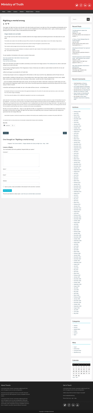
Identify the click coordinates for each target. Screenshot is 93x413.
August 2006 (77, 286)
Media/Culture (29, 11)
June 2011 (76, 197)
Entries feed (76, 348)
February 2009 (77, 231)
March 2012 (76, 180)
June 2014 (76, 133)
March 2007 (76, 273)
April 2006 (76, 293)
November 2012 (77, 166)
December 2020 (77, 118)
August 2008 (77, 242)
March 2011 (76, 202)
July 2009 (76, 224)
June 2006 (76, 289)
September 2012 (77, 169)
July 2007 (76, 266)
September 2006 (77, 284)
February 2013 (77, 160)
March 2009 (76, 229)
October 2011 (77, 189)
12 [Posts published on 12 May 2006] (83, 369)
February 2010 (77, 215)
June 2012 (76, 175)
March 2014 (76, 138)
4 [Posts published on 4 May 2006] (81, 366)
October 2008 (77, 238)
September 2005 (77, 306)
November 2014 (77, 126)
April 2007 (76, 271)
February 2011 (77, 204)
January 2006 (77, 298)
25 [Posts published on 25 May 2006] (81, 373)
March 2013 (76, 158)
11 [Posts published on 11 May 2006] (81, 369)
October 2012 (77, 167)
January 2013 (77, 162)
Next (65, 133)
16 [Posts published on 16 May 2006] (76, 371)
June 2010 (76, 213)
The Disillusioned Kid (52, 63)
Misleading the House (8, 59)
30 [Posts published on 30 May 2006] (76, 375)
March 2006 (76, 295)
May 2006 (76, 291)
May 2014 (76, 135)
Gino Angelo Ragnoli (78, 86)
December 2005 (77, 300)
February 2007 (77, 275)
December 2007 (77, 257)
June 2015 (76, 122)
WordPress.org (77, 352)
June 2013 (76, 153)
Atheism (22, 11)
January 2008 (77, 255)
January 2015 (77, 124)
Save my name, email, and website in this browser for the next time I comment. (22, 186)
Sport (75, 334)
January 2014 (77, 142)
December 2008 (77, 235)
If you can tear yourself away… (10, 61)
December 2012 (77, 164)
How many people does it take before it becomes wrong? (16, 57)
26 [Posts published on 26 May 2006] (83, 373)
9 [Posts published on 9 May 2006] (76, 369)
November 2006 (77, 280)
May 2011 (76, 198)
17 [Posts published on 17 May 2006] (78, 371)
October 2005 (77, 304)
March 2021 (76, 115)
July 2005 (76, 309)
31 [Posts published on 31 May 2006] (78, 375)
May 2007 (76, 269)
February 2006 (77, 297)
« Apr (73, 377)
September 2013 (77, 147)
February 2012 (77, 182)
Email (4, 175)
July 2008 (76, 244)
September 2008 (77, 240)
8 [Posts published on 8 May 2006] (73, 369)
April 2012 (76, 178)
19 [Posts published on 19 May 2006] (83, 371)
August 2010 (77, 211)
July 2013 (76, 151)
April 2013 (76, 157)
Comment (5, 152)
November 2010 (77, 209)
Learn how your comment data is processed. (31, 193)
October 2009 (77, 220)
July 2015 (76, 120)
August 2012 (77, 171)
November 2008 (77, 237)
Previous (6, 133)
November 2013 (77, 146)
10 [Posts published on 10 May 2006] (78, 369)
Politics (9, 11)
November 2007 (77, 258)
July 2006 (76, 288)
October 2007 (77, 260)
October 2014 (77, 127)
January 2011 (77, 206)
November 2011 (77, 187)
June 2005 (76, 311)
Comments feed (77, 350)
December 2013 (77, 144)
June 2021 (76, 113)
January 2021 (77, 117)
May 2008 (76, 248)
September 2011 (77, 191)
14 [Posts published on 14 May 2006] (89, 369)
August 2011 (77, 193)
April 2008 (76, 249)
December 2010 (77, 208)
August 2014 (77, 131)
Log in (75, 347)
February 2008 (77, 253)
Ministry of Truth (12, 4)
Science (15, 11)
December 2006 (77, 278)
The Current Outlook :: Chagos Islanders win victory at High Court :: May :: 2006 (30, 143)
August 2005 (77, 308)
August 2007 (77, 264)
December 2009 (77, 217)
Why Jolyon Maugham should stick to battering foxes (81, 98)
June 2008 (76, 246)
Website (5, 180)
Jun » (77, 377)
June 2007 (76, 268)
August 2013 (77, 149)
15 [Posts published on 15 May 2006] (73, 371)
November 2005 (77, 302)
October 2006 (77, 282)
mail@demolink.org (70, 395)
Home (3, 11)
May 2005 (76, 313)
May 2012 (76, 177)
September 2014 (77, 129)
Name (4, 169)
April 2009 (76, 228)
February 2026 (77, 111)
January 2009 (77, 233)
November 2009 (77, 218)
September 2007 (77, 262)
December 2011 (77, 186)
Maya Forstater (77, 93)
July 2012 (76, 173)
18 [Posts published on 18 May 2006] (81, 371)
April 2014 (76, 137)
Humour (38, 11)
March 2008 (76, 251)
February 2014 (77, 140)
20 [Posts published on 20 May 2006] (86, 371)
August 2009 (77, 222)
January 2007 (77, 277)
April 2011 (76, 200)
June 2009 (76, 226)
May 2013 (76, 155)
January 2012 (77, 184)
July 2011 (76, 195)
